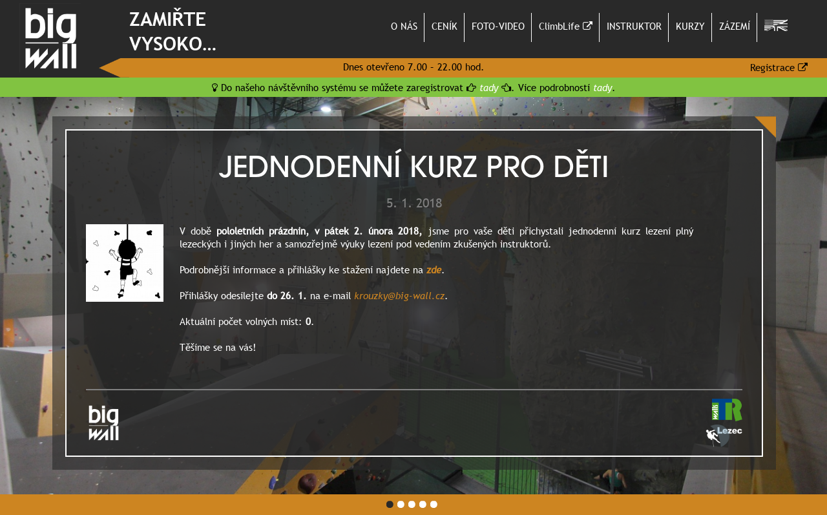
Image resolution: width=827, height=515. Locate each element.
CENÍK (444, 25)
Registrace (779, 67)
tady (488, 87)
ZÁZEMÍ (734, 25)
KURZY (690, 25)
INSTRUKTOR (634, 25)
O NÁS (404, 25)
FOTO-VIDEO (498, 25)
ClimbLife (565, 25)
